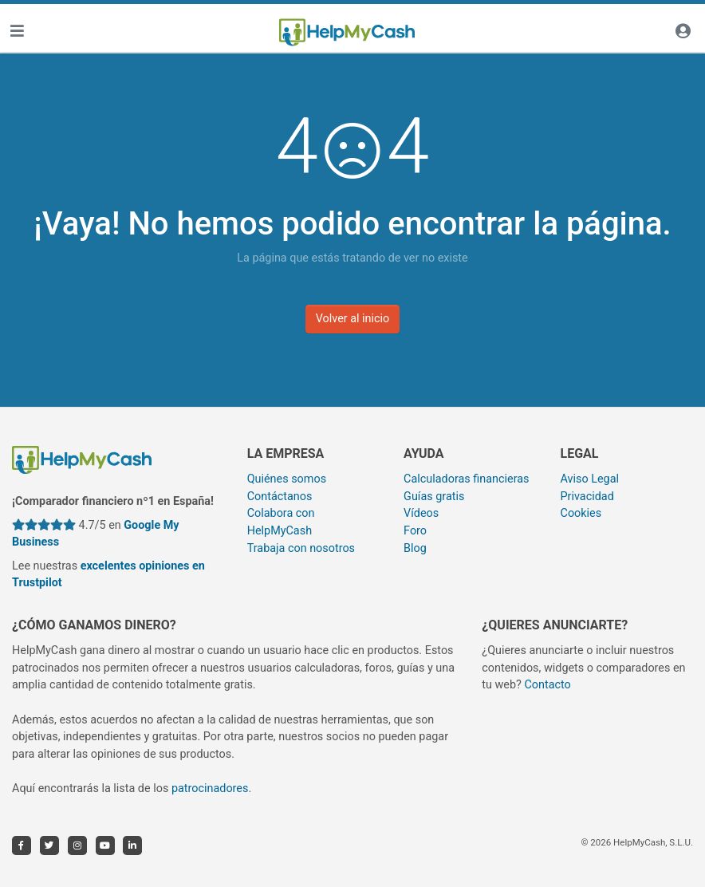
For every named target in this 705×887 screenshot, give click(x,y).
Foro (415, 531)
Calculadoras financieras (466, 479)
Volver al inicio (353, 318)
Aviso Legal (590, 479)
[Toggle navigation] (16, 32)
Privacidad (587, 496)
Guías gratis (434, 496)
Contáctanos (280, 496)
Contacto (547, 685)
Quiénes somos (286, 479)
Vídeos (421, 513)
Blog (415, 548)
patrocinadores (210, 788)
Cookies (581, 513)
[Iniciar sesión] (682, 32)
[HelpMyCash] (347, 32)
